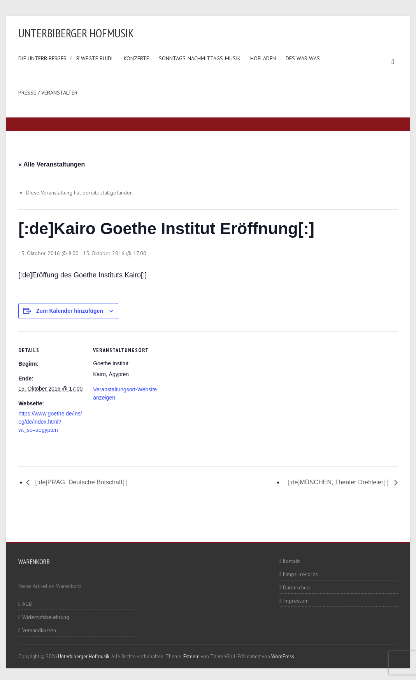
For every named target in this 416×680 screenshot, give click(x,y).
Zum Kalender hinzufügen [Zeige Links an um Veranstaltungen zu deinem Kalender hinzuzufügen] (69, 311)
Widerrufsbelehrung (45, 616)
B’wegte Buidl (95, 58)
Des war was (303, 58)
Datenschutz (297, 587)
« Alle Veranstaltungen (51, 164)
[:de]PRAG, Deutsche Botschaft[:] (80, 482)
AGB (27, 603)
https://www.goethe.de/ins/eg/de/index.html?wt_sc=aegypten (50, 421)
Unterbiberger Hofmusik (76, 32)
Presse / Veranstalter (47, 92)
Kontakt (291, 560)
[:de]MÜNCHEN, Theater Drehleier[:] (339, 482)
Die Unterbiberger (42, 58)
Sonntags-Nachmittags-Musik (199, 58)
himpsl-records (300, 574)
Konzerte (136, 58)
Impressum (296, 600)
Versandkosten (39, 630)
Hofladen (263, 58)
